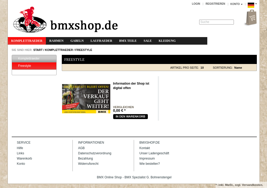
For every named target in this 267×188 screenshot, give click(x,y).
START (38, 49)
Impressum (147, 158)
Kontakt (144, 148)
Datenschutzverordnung (94, 153)
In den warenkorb (130, 116)
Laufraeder (101, 41)
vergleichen (123, 107)
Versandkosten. (252, 184)
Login (196, 3)
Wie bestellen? (149, 164)
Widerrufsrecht (88, 164)
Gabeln (77, 41)
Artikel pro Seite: (184, 67)
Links (20, 153)
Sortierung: (223, 67)
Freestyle (83, 49)
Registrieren (215, 3)
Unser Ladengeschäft (154, 153)
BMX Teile (128, 41)
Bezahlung (85, 158)
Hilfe (20, 148)
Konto (21, 164)
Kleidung (167, 41)
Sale (148, 41)
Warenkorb (24, 158)
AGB (81, 148)
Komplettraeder (27, 41)
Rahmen (56, 41)
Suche (205, 22)
